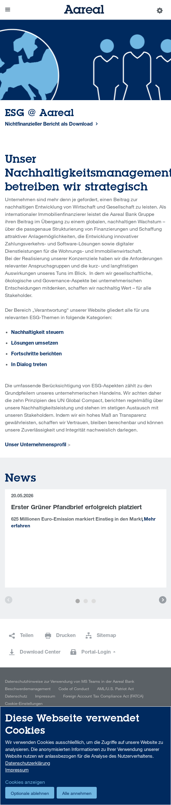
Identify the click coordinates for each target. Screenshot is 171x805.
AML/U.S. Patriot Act (115, 688)
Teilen (26, 636)
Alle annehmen (77, 793)
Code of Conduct (74, 688)
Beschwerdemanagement (28, 688)
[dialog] (85, 755)
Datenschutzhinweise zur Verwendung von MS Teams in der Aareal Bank (69, 681)
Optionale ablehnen (30, 793)
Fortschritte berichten (36, 354)
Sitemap (106, 636)
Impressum (45, 696)
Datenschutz (16, 696)
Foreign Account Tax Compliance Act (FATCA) (103, 696)
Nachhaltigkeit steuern (37, 332)
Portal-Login (96, 652)
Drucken (65, 636)
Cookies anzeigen (25, 782)
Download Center (40, 652)
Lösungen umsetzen (34, 343)
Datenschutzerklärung (27, 763)
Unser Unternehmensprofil (35, 445)
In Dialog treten (29, 365)
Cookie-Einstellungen (24, 703)
